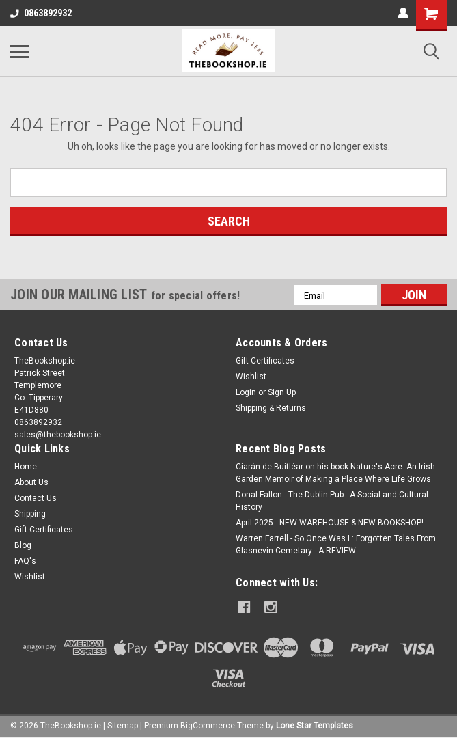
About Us (31, 482)
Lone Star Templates (314, 724)
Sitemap (122, 724)
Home (25, 467)
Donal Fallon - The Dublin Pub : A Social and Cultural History (332, 501)
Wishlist (251, 376)
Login (246, 392)
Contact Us (35, 498)
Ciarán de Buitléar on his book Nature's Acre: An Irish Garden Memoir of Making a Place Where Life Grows (335, 473)
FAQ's (25, 561)
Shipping (30, 514)
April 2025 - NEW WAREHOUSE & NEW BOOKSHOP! (330, 523)
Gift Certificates (265, 361)
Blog (22, 545)
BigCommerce (207, 724)
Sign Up (282, 392)
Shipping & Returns (271, 408)
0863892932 (41, 13)
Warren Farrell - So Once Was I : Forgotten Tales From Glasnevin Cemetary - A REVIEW (336, 545)
